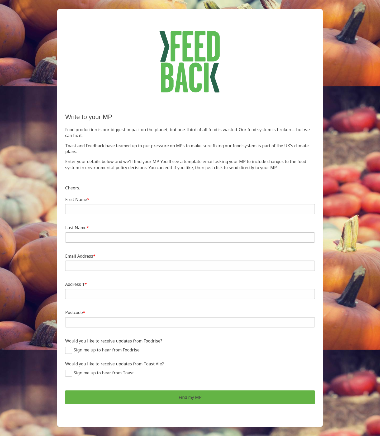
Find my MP (190, 397)
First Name (76, 199)
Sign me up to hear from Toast (104, 373)
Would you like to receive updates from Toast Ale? (114, 364)
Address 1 (74, 284)
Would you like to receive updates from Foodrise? (113, 341)
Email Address (79, 256)
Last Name (76, 228)
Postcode (74, 312)
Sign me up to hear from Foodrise (107, 350)
